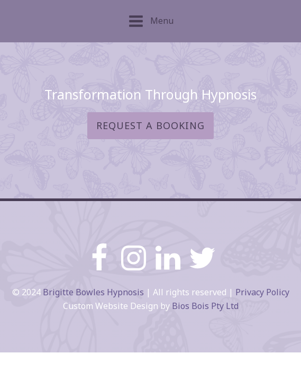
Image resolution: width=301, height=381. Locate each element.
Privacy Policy (262, 292)
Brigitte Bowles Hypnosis (93, 292)
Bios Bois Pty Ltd (205, 306)
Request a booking (150, 125)
